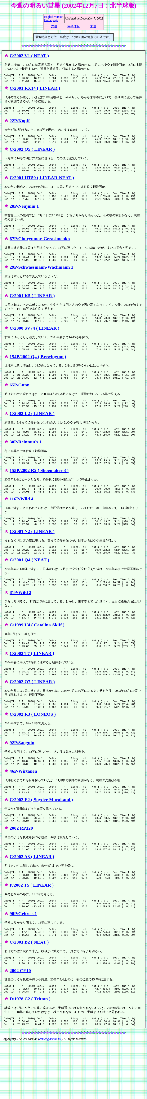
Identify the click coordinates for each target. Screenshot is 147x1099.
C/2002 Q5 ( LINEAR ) (32, 154)
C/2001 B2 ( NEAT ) (29, 993)
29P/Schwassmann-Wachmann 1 (41, 279)
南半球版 (73, 26)
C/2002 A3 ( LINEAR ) (32, 903)
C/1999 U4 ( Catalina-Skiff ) (37, 657)
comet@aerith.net (50, 1095)
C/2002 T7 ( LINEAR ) (32, 687)
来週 (93, 26)
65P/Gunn (19, 403)
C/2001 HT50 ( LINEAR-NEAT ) (42, 184)
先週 (54, 26)
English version (53, 16)
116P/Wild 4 (21, 524)
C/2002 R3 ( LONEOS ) (33, 751)
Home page (51, 20)
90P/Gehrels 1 (23, 963)
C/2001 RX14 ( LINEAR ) (35, 89)
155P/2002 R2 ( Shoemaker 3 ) (39, 494)
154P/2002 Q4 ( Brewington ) (38, 373)
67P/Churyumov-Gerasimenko (40, 248)
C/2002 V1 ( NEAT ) (29, 55)
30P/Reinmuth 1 (25, 464)
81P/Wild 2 (20, 623)
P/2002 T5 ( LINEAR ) (32, 933)
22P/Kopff (20, 124)
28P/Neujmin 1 (24, 214)
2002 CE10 (20, 1023)
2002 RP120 (21, 872)
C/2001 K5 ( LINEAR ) (32, 309)
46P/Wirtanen (23, 812)
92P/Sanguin (22, 782)
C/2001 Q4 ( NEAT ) (29, 589)
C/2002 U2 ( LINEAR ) (32, 434)
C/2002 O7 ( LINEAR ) (32, 717)
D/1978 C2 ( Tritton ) (30, 1053)
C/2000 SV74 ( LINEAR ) (34, 343)
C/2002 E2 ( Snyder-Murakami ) (41, 842)
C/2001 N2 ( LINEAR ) (32, 558)
